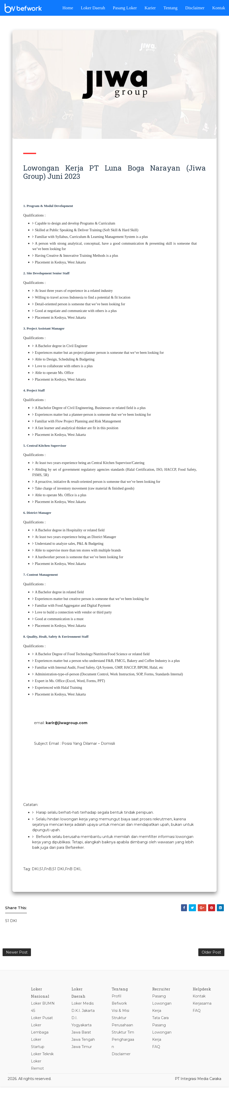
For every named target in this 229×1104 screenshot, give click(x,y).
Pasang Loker (125, 7)
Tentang (170, 7)
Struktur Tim (125, 1051)
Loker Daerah (93, 7)
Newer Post (17, 969)
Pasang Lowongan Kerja (163, 1021)
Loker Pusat (44, 1036)
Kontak (218, 7)
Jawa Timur (84, 1079)
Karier (150, 7)
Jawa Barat (83, 1058)
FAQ (158, 1065)
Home (67, 7)
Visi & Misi (122, 1029)
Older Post (211, 969)
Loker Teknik (45, 1072)
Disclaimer (195, 7)
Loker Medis (85, 1022)
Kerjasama (203, 1022)
